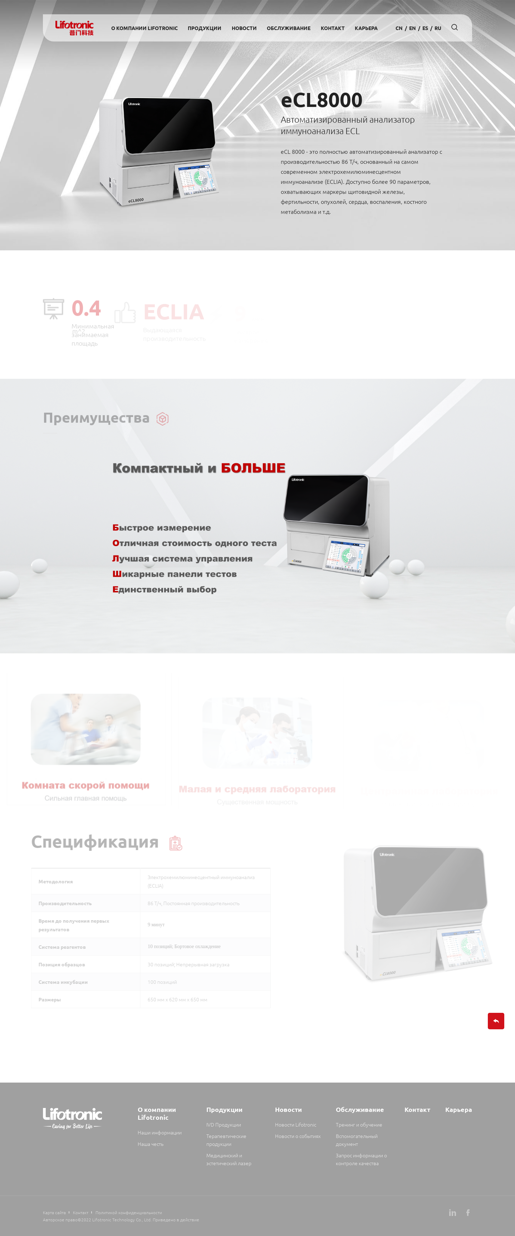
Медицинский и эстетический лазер (228, 1159)
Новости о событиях (298, 1135)
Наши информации (160, 1132)
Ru (438, 28)
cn (399, 28)
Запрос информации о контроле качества (361, 1159)
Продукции (204, 28)
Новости (244, 28)
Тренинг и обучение (359, 1124)
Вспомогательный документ (357, 1139)
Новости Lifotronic (295, 1124)
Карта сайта (54, 1212)
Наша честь (150, 1143)
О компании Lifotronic (144, 28)
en (412, 28)
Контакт (333, 28)
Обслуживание (288, 28)
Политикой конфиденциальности (128, 1212)
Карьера (366, 28)
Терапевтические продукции (226, 1139)
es (425, 28)
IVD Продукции (223, 1124)
